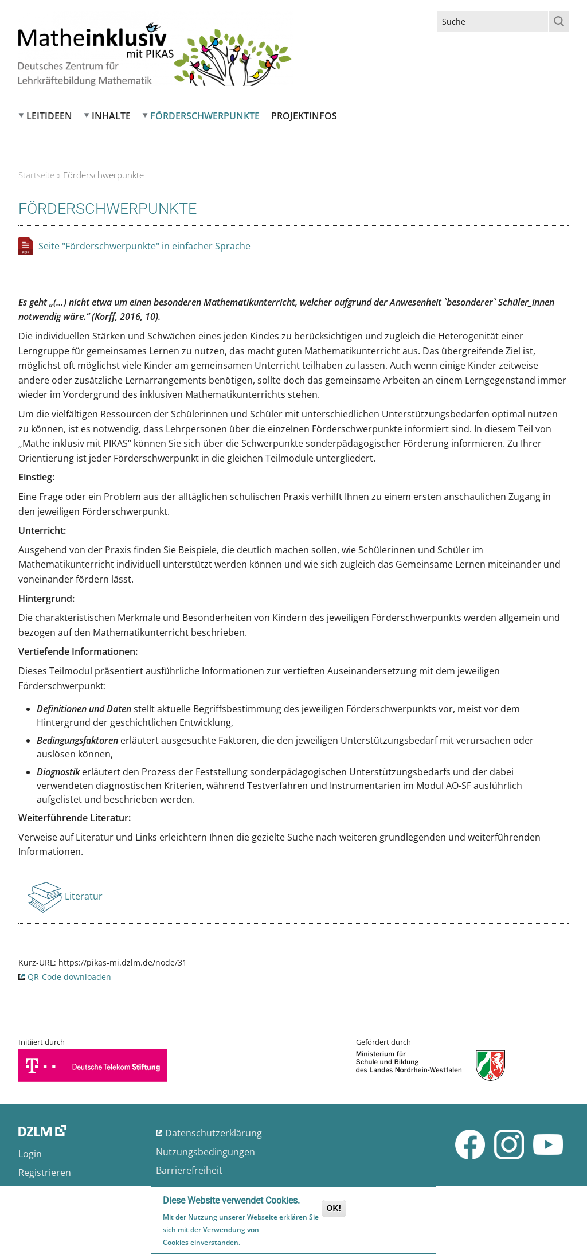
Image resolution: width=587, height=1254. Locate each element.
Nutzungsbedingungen (205, 1152)
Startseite (36, 175)
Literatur (84, 899)
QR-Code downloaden (69, 976)
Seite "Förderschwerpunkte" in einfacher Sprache (144, 246)
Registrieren (44, 1172)
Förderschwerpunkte (205, 116)
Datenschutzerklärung (213, 1133)
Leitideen (49, 116)
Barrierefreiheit (189, 1170)
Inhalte (111, 116)
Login (30, 1153)
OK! (334, 1210)
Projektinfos (304, 116)
